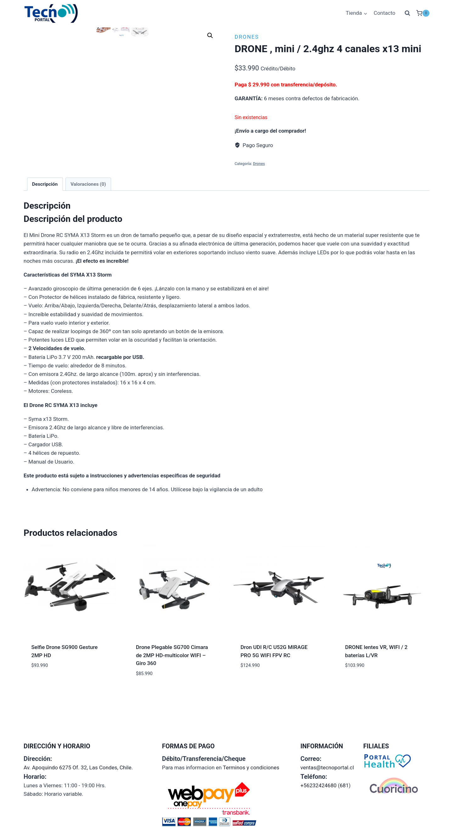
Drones (247, 37)
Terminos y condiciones (251, 767)
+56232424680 (318, 785)
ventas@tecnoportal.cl (327, 767)
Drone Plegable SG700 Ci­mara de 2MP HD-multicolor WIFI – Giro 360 (172, 693)
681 (344, 785)
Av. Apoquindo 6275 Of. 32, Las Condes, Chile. (78, 767)
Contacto (384, 13)
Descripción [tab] (45, 221)
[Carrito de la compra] (422, 13)
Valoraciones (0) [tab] (88, 221)
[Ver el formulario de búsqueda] (407, 13)
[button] (210, 35)
